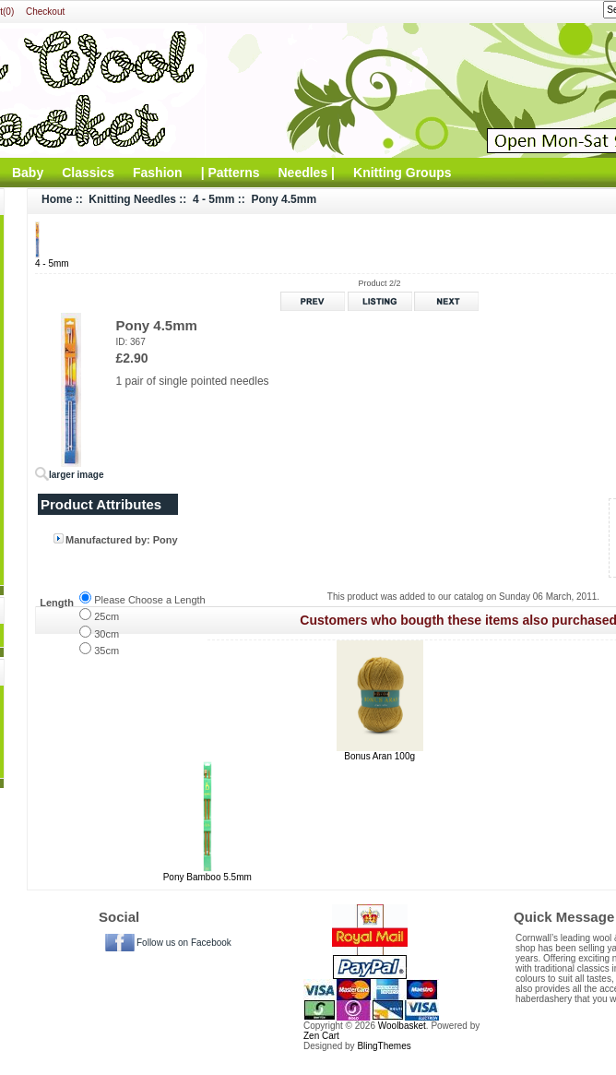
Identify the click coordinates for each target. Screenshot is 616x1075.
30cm (106, 633)
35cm (106, 650)
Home (56, 199)
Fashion (158, 172)
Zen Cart (321, 1036)
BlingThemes (383, 1046)
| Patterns (230, 172)
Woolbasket (402, 1026)
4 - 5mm (213, 199)
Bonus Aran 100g (379, 756)
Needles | (307, 172)
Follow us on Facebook (183, 943)
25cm (106, 616)
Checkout (45, 11)
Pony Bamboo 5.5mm (207, 877)
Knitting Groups (402, 172)
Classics (88, 172)
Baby (27, 172)
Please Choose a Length (149, 599)
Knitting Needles (132, 199)
